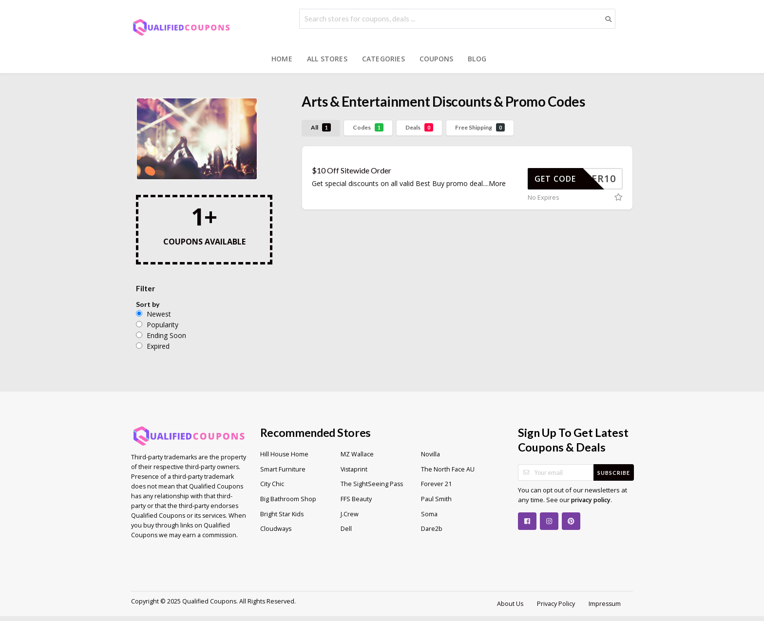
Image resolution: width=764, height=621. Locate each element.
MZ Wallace (357, 454)
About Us (510, 604)
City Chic (272, 484)
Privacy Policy (556, 604)
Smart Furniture (283, 469)
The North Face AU (448, 469)
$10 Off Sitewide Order (351, 170)
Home (281, 58)
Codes (368, 127)
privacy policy (591, 500)
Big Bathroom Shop (288, 499)
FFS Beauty (356, 499)
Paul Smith (436, 499)
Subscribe (613, 473)
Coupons (436, 58)
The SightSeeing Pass (372, 484)
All (321, 127)
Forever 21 (436, 484)
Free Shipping (480, 127)
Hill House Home (284, 454)
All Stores (327, 58)
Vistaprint (354, 469)
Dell (346, 529)
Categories (383, 58)
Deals (419, 127)
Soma (429, 514)
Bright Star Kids (282, 514)
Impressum (605, 604)
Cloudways (275, 529)
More (497, 183)
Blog (477, 58)
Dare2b (431, 529)
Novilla (430, 454)
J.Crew (350, 514)
